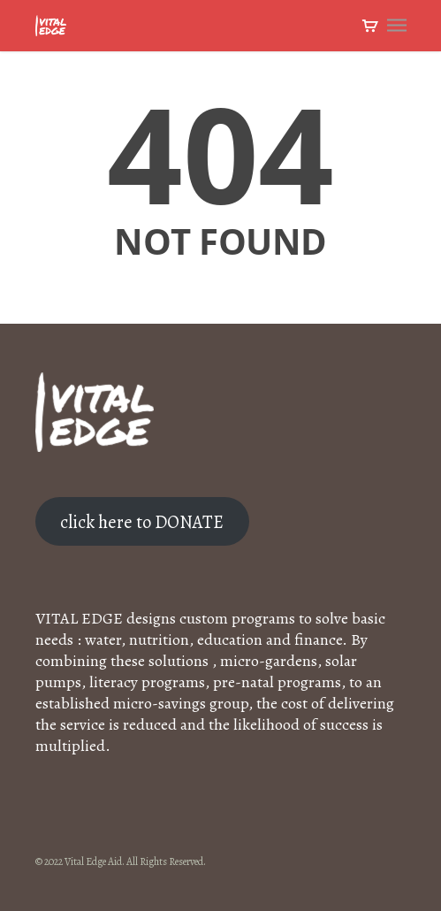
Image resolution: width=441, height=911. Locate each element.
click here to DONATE (142, 521)
